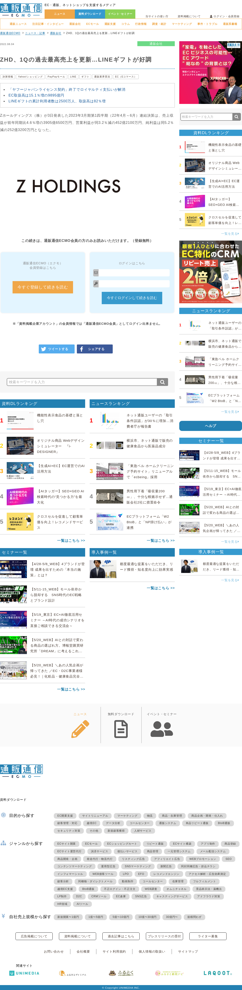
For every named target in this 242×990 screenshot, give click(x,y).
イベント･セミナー (120, 13)
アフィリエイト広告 (167, 859)
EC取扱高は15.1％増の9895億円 (36, 95)
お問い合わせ (54, 951)
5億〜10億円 (121, 917)
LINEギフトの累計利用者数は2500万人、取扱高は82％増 (57, 101)
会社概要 (83, 951)
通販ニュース (18, 24)
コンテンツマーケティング (74, 866)
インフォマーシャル (70, 874)
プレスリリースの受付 (164, 936)
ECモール (92, 24)
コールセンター (140, 823)
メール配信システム (213, 851)
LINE (73, 76)
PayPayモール (56, 76)
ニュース (59, 13)
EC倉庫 (121, 896)
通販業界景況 (102, 76)
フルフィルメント (204, 881)
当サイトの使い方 (157, 16)
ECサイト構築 (182, 843)
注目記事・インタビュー (48, 24)
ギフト (85, 76)
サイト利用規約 (114, 951)
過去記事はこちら (121, 936)
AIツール (82, 904)
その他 (94, 830)
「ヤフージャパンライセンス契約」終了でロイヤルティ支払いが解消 (67, 89)
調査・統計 (159, 24)
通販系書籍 (230, 24)
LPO (126, 874)
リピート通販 (155, 843)
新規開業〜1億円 (68, 917)
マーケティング (182, 24)
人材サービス (142, 830)
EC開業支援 (65, 815)
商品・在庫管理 (172, 815)
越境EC (92, 823)
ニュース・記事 (35, 33)
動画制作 (127, 881)
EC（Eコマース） (125, 76)
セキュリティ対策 (68, 830)
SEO (228, 859)
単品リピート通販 (197, 823)
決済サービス (99, 851)
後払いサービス (127, 851)
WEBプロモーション (202, 859)
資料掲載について (189, 16)
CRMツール (99, 896)
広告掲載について (34, 936)
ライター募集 (208, 936)
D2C (79, 896)
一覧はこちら (68, 540)
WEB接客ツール (103, 874)
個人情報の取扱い (152, 951)
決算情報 (7, 76)
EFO (141, 874)
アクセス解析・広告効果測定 (207, 874)
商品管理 (152, 851)
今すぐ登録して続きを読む (42, 287)
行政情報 (141, 24)
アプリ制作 (208, 843)
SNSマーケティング (138, 866)
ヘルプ (210, 426)
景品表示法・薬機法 (209, 889)
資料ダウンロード (90, 13)
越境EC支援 (65, 889)
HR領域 (62, 904)
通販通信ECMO (10, 33)
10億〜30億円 (147, 917)
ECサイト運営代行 (69, 851)
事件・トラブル (207, 24)
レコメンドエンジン (166, 874)
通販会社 (75, 24)
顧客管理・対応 (67, 823)
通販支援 (110, 24)
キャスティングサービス (172, 896)
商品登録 (230, 843)
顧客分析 (63, 881)
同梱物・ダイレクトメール (95, 881)
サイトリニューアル (95, 815)
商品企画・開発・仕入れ (207, 815)
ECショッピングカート (122, 843)
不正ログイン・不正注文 (120, 889)
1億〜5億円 (96, 917)
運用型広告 (108, 866)
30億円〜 (172, 917)
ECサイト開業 (66, 843)
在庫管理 (178, 881)
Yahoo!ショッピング (30, 76)
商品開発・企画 (67, 859)
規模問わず (194, 917)
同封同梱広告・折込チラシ (198, 866)
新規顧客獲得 (116, 830)
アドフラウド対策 (208, 896)
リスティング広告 (133, 859)
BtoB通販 (224, 823)
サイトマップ (188, 951)
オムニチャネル (176, 889)
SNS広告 (141, 896)
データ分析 (113, 823)
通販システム (167, 823)
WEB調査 (151, 889)
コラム (125, 24)
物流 (150, 815)
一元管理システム (179, 851)
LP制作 (62, 896)
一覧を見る (230, 233)
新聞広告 (166, 866)
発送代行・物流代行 (99, 859)
